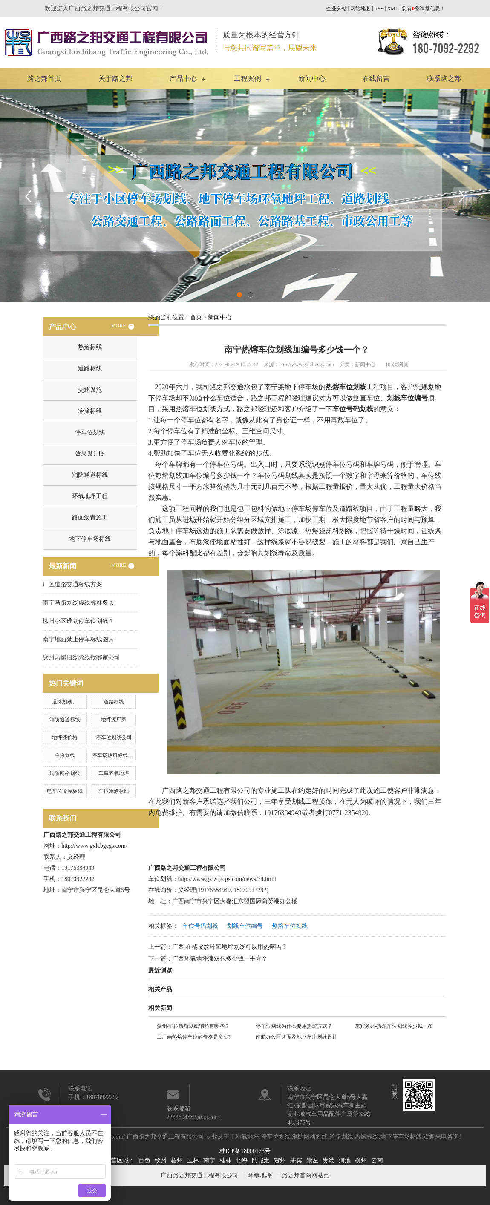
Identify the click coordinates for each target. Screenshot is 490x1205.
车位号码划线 (200, 926)
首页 (196, 317)
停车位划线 (90, 432)
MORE (122, 326)
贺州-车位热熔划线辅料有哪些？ (193, 1026)
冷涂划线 (65, 755)
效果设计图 (90, 453)
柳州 (361, 1160)
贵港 (328, 1160)
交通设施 (90, 390)
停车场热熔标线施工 (115, 755)
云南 (377, 1160)
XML (392, 8)
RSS (379, 8)
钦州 (161, 1160)
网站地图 (360, 8)
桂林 (225, 1160)
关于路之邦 (115, 78)
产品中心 (183, 78)
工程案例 (247, 78)
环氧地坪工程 (90, 496)
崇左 (312, 1160)
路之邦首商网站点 (305, 1175)
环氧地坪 (247, 1136)
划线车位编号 (245, 926)
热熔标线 (90, 347)
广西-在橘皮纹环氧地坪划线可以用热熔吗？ (230, 947)
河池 (345, 1160)
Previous (27, 196)
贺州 (280, 1160)
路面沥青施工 (90, 517)
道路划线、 (65, 702)
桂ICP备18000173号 (245, 1151)
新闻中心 (312, 78)
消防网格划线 (64, 773)
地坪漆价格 (65, 737)
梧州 (177, 1160)
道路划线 (341, 1136)
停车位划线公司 (114, 737)
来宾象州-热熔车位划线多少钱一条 (394, 1026)
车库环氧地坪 (113, 773)
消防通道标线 (90, 475)
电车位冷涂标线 (65, 791)
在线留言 (376, 78)
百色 (144, 1160)
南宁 (209, 1160)
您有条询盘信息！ (423, 8)
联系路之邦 (444, 78)
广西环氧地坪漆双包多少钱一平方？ (220, 958)
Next (462, 196)
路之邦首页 (44, 78)
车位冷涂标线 (113, 791)
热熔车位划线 (290, 926)
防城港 (261, 1160)
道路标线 (90, 368)
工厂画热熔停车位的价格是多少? (194, 1037)
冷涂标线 (90, 411)
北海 (242, 1160)
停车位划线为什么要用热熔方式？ (294, 1026)
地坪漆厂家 (114, 720)
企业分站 (336, 8)
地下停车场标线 (90, 539)
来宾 (296, 1160)
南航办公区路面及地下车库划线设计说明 (296, 1038)
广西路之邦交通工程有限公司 (199, 1175)
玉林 (193, 1160)
